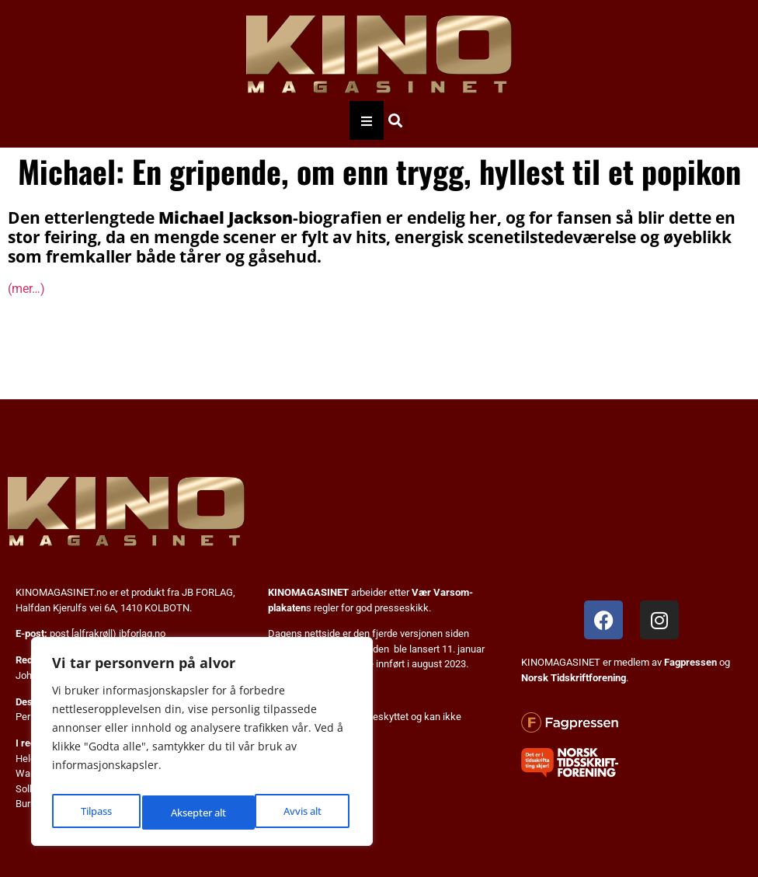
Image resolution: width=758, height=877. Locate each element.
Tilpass (94, 812)
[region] (202, 746)
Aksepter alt (296, 812)
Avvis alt (188, 812)
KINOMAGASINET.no (61, 592)
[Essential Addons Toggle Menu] (366, 120)
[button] (395, 121)
